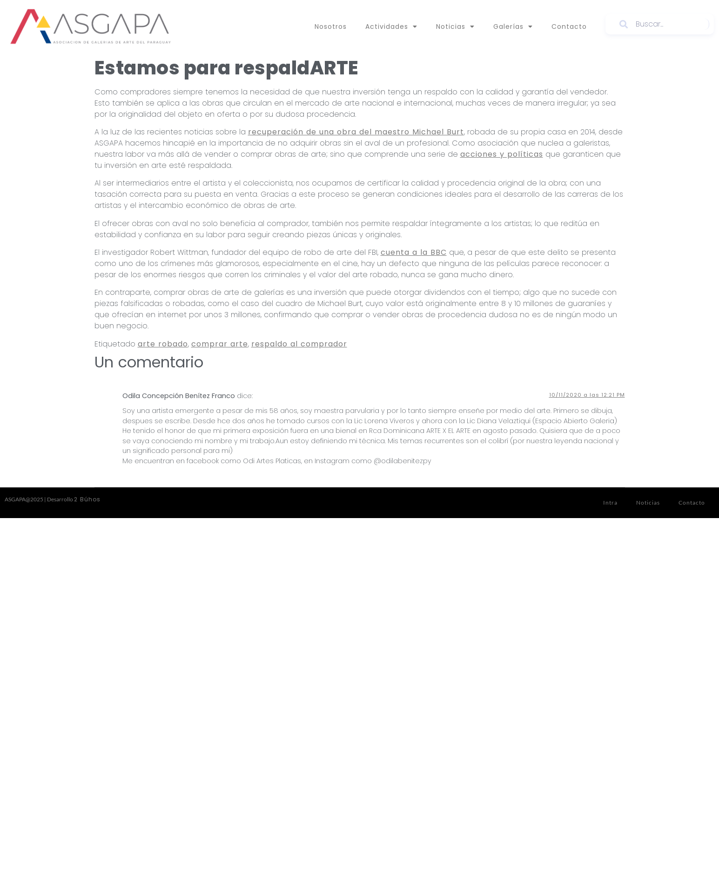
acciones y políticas (501, 154)
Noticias (455, 26)
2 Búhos (87, 499)
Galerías (513, 26)
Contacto (569, 26)
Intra (610, 502)
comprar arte (219, 344)
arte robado (163, 344)
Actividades (391, 26)
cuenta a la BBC (414, 252)
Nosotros (331, 26)
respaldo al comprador (299, 344)
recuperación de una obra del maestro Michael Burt (356, 131)
